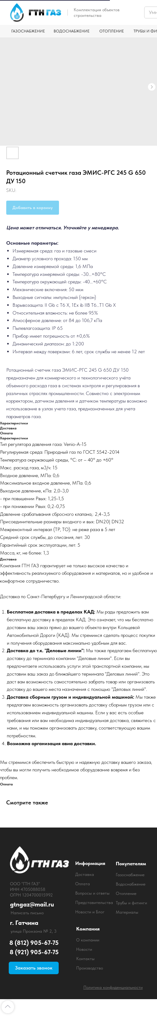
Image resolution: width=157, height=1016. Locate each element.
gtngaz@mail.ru (32, 904)
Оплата (82, 883)
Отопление (126, 893)
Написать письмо (27, 912)
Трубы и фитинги (131, 902)
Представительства (94, 902)
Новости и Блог (90, 911)
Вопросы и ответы (92, 893)
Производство (89, 967)
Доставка (84, 874)
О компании (87, 939)
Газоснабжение (130, 874)
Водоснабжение (130, 884)
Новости (84, 949)
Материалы (127, 912)
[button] (34, 968)
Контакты (85, 958)
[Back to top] (8, 1007)
